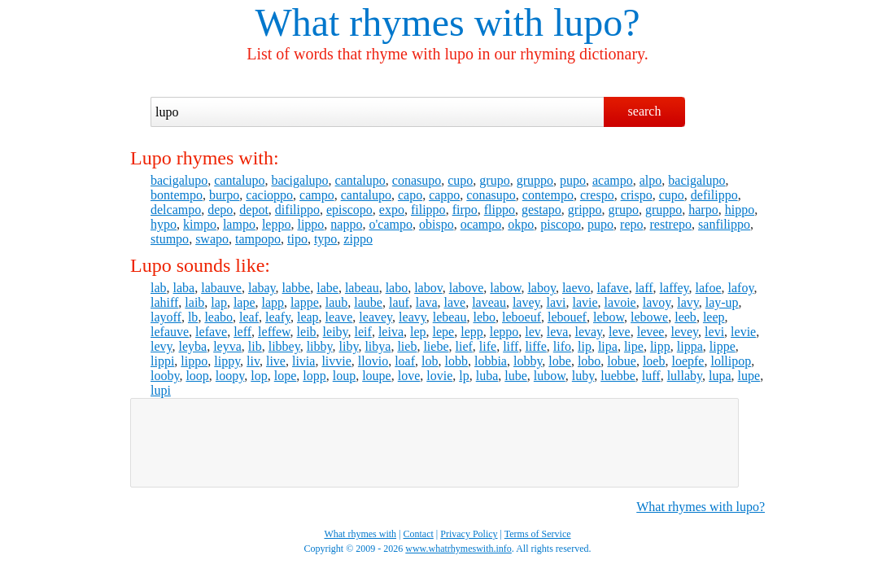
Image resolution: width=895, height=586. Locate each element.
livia (303, 361)
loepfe (687, 361)
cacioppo (269, 195)
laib (194, 302)
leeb (685, 317)
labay (262, 288)
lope (285, 376)
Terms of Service (537, 534)
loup (344, 376)
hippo (739, 209)
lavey (526, 302)
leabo (218, 317)
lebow (608, 317)
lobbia (490, 361)
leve (620, 332)
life (487, 346)
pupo (573, 180)
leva (558, 332)
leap (308, 317)
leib (307, 332)
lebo (484, 317)
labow (505, 288)
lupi (161, 390)
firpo (465, 209)
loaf (405, 361)
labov (428, 288)
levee (651, 332)
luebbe (617, 376)
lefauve (170, 332)
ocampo (481, 224)
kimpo (199, 224)
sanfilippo (724, 224)
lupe (749, 376)
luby (583, 376)
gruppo (535, 180)
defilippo (714, 195)
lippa (690, 346)
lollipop (730, 361)
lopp (314, 376)
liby (349, 346)
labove (466, 288)
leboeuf (521, 317)
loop (197, 376)
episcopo (349, 209)
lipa (608, 346)
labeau (362, 288)
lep (418, 332)
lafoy (741, 288)
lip (585, 346)
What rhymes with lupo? (700, 507)
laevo (576, 288)
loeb (654, 361)
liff (510, 346)
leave (339, 317)
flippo (499, 209)
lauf (399, 302)
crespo (597, 195)
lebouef (567, 317)
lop (259, 376)
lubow (549, 376)
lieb (407, 346)
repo (631, 224)
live (276, 361)
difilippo (297, 209)
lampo (239, 224)
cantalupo (239, 180)
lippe (722, 346)
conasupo (416, 180)
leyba (193, 346)
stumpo (170, 239)
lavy (688, 302)
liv (253, 361)
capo (410, 195)
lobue (621, 361)
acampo (612, 180)
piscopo (560, 224)
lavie (585, 302)
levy (161, 346)
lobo (589, 361)
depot (253, 209)
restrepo (671, 224)
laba (184, 288)
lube (515, 376)
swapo (212, 239)
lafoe (709, 288)
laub (336, 302)
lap (219, 302)
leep (714, 317)
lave (455, 302)
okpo (521, 224)
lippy (227, 361)
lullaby (684, 376)
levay (588, 332)
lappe (304, 302)
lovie (439, 376)
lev (532, 332)
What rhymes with (399, 22)
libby (320, 346)
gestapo (541, 209)
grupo (494, 180)
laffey (674, 288)
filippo (428, 209)
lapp (273, 302)
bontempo (177, 195)
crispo (637, 195)
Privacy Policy (468, 534)
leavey (375, 317)
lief (463, 346)
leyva (227, 346)
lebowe (649, 317)
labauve (221, 288)
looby (165, 376)
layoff (166, 317)
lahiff (164, 302)
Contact (419, 534)
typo (325, 239)
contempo (548, 195)
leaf (249, 317)
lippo (310, 224)
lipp (660, 346)
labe (327, 288)
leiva (391, 332)
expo (391, 209)
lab (159, 288)
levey (684, 332)
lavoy (657, 302)
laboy (541, 288)
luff (651, 376)
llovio (373, 361)
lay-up (722, 302)
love (409, 376)
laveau (489, 302)
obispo (436, 224)
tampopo (258, 239)
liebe (435, 346)
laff (644, 288)
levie (743, 332)
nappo (346, 224)
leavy (412, 317)
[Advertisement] (434, 442)
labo (397, 288)
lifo (562, 346)
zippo (358, 239)
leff (242, 332)
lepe (444, 332)
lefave (211, 332)
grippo (585, 209)
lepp (472, 332)
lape (244, 302)
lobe (559, 361)
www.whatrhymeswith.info (458, 548)
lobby (527, 361)
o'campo (391, 224)
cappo (444, 195)
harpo (703, 209)
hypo (164, 224)
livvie (336, 361)
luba (487, 376)
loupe (376, 376)
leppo (276, 224)
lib (255, 346)
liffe (535, 346)
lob (429, 361)
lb (193, 317)
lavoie (620, 302)
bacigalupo (179, 180)
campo (316, 195)
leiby (335, 332)
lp (464, 376)
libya (378, 346)
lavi (556, 302)
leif (363, 332)
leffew (274, 332)
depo (220, 209)
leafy (277, 317)
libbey (284, 346)
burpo (224, 195)
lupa (720, 376)
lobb (456, 361)
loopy (230, 376)
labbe (296, 288)
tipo (297, 239)
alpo (651, 180)
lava (427, 302)
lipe (634, 346)
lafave (613, 288)
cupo (460, 180)
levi (714, 332)
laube (368, 302)
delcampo (176, 209)
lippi (162, 361)
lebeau (450, 317)
